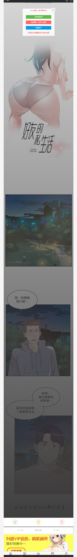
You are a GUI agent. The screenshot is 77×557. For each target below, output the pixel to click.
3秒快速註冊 (39, 17)
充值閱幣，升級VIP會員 (38, 22)
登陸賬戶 (38, 27)
